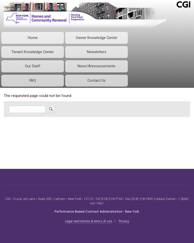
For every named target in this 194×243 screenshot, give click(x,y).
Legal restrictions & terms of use (88, 221)
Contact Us (96, 80)
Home (33, 38)
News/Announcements (96, 66)
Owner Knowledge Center (96, 38)
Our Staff (32, 66)
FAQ (32, 80)
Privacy (124, 221)
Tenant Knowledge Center (32, 52)
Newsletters (96, 52)
